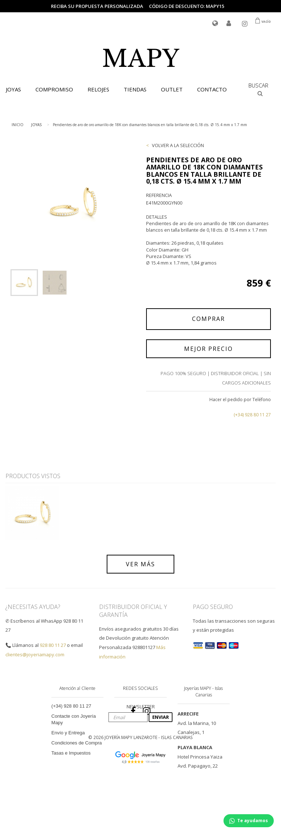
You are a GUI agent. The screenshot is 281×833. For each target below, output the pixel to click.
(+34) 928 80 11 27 (252, 415)
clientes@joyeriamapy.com (34, 654)
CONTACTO (212, 89)
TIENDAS (135, 89)
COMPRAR (208, 319)
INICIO (18, 124)
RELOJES (98, 89)
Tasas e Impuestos (70, 753)
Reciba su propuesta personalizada (97, 6)
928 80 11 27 (53, 645)
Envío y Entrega (68, 732)
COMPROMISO (54, 89)
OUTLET (172, 89)
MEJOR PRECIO (208, 349)
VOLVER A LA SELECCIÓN (178, 145)
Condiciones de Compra (76, 743)
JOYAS (36, 124)
